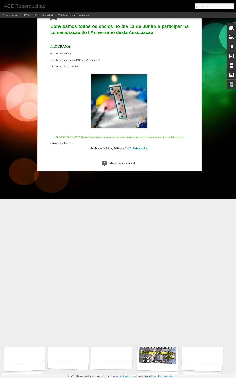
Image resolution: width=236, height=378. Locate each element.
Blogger (153, 376)
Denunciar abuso (165, 376)
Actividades (48, 15)
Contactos (83, 15)
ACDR (27, 15)
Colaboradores (66, 15)
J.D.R (36, 15)
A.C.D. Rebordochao (136, 107)
